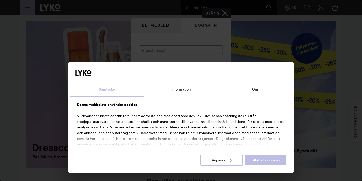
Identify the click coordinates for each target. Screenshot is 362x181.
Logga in (206, 25)
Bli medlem (156, 25)
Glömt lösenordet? (156, 85)
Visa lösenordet (209, 76)
